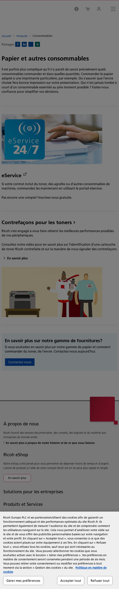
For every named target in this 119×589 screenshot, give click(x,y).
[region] (59, 550)
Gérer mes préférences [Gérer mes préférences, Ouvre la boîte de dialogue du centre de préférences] (23, 580)
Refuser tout (100, 580)
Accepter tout (70, 580)
